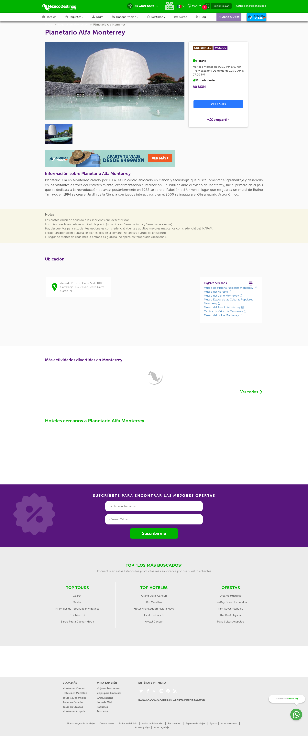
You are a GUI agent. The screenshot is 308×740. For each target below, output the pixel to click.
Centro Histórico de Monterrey (225, 311)
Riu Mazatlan (154, 602)
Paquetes (102, 706)
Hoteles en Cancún (74, 688)
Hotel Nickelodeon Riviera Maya (154, 608)
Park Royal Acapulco (230, 608)
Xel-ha (77, 602)
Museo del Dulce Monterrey (223, 315)
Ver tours (218, 104)
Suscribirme (154, 533)
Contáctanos (107, 723)
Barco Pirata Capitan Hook (77, 621)
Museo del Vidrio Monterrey (223, 295)
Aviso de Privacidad (152, 723)
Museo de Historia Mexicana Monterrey (230, 287)
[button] (129, 17)
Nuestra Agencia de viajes (81, 723)
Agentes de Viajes (195, 723)
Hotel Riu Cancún (154, 615)
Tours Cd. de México (74, 697)
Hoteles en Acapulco (75, 711)
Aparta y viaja (142, 727)
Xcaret (77, 595)
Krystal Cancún (154, 621)
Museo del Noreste (217, 291)
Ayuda (213, 723)
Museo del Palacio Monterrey (224, 307)
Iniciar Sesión (221, 6)
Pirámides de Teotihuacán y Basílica (77, 608)
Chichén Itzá (77, 615)
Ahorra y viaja (161, 727)
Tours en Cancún (73, 702)
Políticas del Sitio (128, 723)
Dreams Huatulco (231, 595)
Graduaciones (105, 697)
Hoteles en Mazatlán (75, 693)
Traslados (102, 711)
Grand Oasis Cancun (154, 595)
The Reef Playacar (231, 615)
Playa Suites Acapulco (230, 621)
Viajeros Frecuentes (108, 688)
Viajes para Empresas (109, 693)
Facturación (174, 723)
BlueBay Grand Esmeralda (231, 602)
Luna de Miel (104, 702)
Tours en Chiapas (73, 706)
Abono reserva (229, 723)
